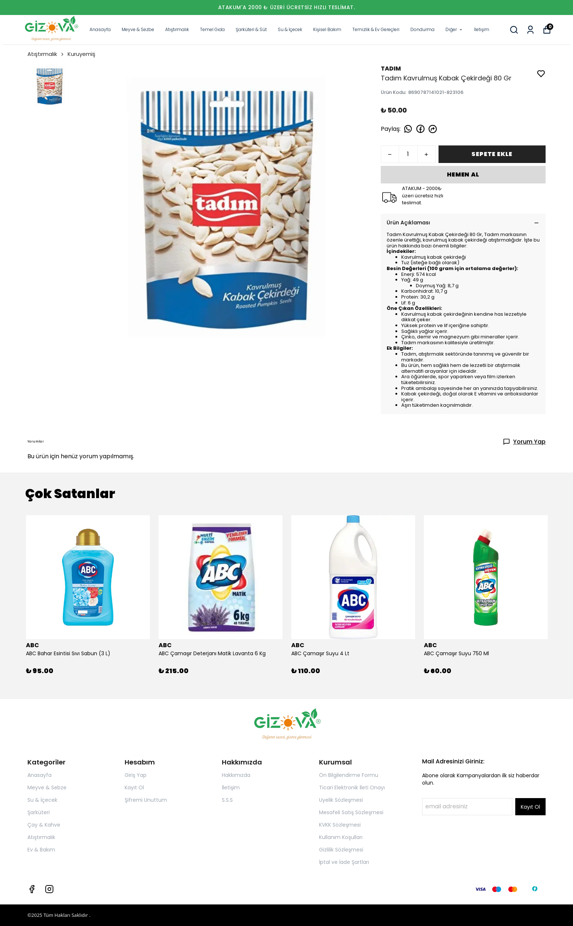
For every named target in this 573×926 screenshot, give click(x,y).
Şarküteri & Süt (251, 29)
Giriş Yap (136, 775)
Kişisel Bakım (327, 29)
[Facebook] (31, 889)
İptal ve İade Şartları (344, 862)
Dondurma (422, 29)
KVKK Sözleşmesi (340, 824)
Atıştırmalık (177, 29)
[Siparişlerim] (530, 29)
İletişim (481, 29)
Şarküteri (38, 812)
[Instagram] (49, 889)
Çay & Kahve (43, 824)
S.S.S (227, 800)
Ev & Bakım (41, 849)
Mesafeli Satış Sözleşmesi (351, 812)
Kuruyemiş (81, 54)
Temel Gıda (212, 29)
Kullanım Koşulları (341, 837)
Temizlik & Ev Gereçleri (375, 29)
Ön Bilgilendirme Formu (348, 775)
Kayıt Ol (134, 787)
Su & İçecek (290, 29)
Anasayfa (100, 29)
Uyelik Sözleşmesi (341, 800)
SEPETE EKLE (491, 154)
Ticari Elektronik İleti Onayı (352, 787)
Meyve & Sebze (47, 787)
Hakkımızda (236, 775)
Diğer (454, 29)
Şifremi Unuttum (146, 800)
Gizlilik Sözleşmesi (341, 849)
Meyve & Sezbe (138, 29)
